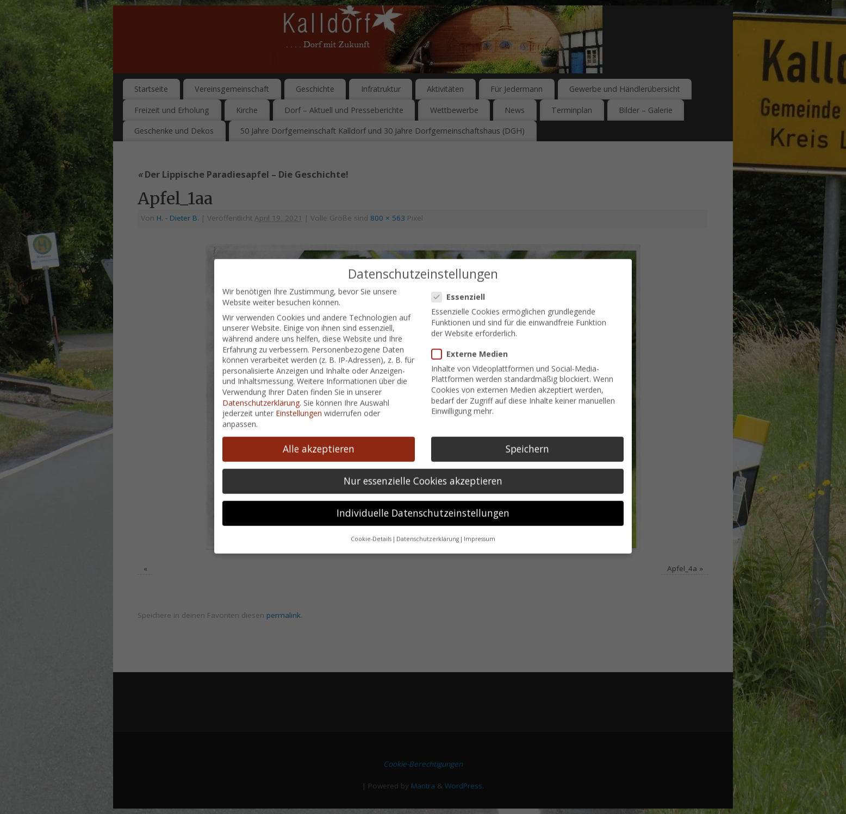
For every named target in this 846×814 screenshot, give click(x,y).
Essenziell (462, 217)
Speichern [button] (527, 368)
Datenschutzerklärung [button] (427, 460)
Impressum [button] (479, 460)
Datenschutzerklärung (261, 323)
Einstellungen (299, 333)
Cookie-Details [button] (371, 460)
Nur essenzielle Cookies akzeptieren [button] (423, 401)
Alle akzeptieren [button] (318, 368)
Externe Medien (474, 274)
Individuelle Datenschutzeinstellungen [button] (423, 433)
